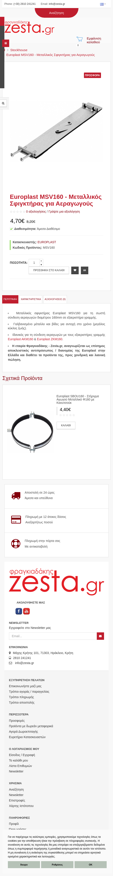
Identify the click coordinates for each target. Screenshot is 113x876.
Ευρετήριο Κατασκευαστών (27, 737)
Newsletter (16, 771)
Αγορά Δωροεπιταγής (23, 731)
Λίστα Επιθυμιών (20, 766)
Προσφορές (17, 720)
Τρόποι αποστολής (22, 702)
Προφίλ (14, 824)
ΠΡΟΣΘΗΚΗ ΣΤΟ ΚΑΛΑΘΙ (48, 270)
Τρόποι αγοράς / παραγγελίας (29, 691)
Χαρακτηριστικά (31, 299)
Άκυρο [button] (24, 864)
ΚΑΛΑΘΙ (66, 425)
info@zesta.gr (57, 3)
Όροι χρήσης (17, 829)
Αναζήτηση (16, 789)
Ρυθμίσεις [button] (57, 864)
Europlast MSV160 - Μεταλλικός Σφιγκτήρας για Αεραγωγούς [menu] (50, 55)
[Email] (53, 636)
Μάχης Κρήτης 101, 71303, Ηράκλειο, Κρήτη (41, 653)
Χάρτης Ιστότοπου (21, 806)
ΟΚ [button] (90, 864)
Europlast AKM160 (20, 339)
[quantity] (34, 263)
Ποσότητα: (19, 262)
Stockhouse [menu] (18, 50)
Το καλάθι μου (18, 760)
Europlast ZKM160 (49, 339)
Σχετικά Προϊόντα (22, 378)
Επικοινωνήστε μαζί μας (25, 686)
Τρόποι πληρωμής (21, 697)
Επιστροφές (17, 800)
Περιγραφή (10, 299)
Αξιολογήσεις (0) (55, 299)
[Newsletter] (100, 636)
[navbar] (5, 43)
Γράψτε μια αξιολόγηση (64, 211)
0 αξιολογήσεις (36, 211)
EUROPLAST (47, 242)
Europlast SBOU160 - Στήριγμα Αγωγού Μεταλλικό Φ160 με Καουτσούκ (78, 399)
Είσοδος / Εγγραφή (22, 755)
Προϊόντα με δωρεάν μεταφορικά (31, 726)
